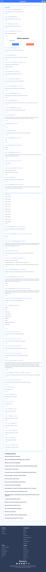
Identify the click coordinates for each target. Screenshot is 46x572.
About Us (25, 547)
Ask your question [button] (30, 44)
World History (25, 535)
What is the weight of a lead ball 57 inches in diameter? (15, 475)
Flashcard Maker (4, 551)
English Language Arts (27, 537)
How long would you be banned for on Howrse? (14, 518)
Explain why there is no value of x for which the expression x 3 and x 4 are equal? (20, 488)
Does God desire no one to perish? (11, 469)
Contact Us (25, 549)
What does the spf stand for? (10, 511)
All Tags (3, 531)
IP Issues (24, 558)
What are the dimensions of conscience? (12, 456)
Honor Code (4, 549)
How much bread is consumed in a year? (12, 505)
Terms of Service (26, 551)
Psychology (25, 539)
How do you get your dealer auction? (12, 478)
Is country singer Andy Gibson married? (12, 499)
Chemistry (25, 531)
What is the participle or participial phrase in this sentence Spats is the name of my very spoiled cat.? (22, 495)
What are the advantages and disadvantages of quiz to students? (17, 459)
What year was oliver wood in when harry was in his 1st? (16, 502)
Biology (24, 533)
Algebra (24, 529)
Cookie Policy (25, 556)
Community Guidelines (5, 547)
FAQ (2, 556)
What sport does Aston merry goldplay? (12, 462)
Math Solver (4, 554)
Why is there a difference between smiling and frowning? (16, 514)
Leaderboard (4, 529)
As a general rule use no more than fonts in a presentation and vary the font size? (20, 472)
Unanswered (4, 533)
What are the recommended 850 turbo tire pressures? (15, 482)
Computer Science (26, 541)
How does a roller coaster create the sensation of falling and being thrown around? (21, 466)
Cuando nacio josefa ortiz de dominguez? (13, 485)
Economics (25, 543)
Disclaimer (25, 554)
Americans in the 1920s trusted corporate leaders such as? (16, 491)
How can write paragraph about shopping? (13, 508)
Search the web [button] (15, 44)
